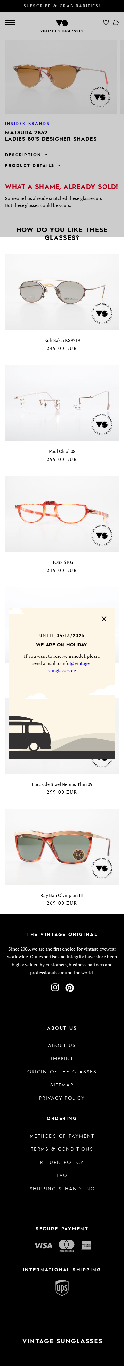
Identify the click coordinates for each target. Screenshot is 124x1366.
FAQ (62, 1175)
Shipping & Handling (62, 1188)
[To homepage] (62, 1341)
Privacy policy (62, 1098)
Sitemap (62, 1084)
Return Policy (62, 1162)
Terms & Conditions (62, 1149)
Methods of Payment (62, 1135)
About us (62, 1045)
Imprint (62, 1058)
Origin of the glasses (62, 1071)
